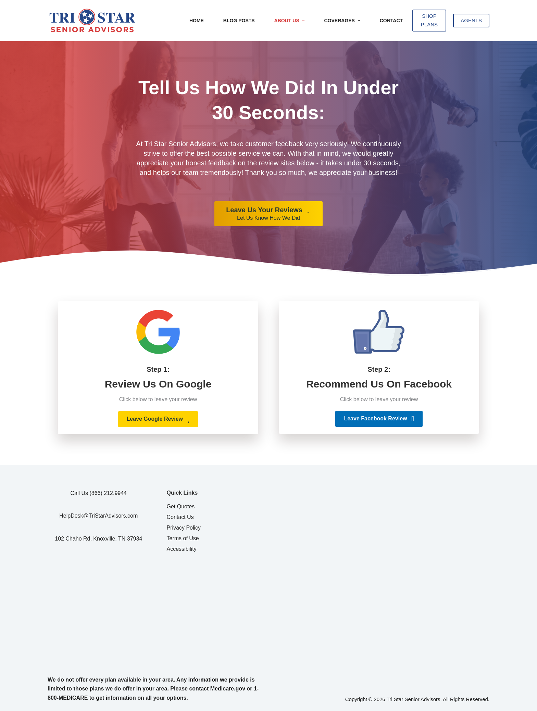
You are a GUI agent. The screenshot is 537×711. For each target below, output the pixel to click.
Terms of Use (183, 538)
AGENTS (471, 20)
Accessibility (182, 549)
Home (196, 20)
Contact (391, 20)
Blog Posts (239, 20)
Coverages (343, 20)
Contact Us (180, 517)
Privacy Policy (184, 528)
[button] (158, 419)
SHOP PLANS (429, 20)
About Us (290, 20)
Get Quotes (181, 506)
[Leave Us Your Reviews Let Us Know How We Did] (268, 214)
